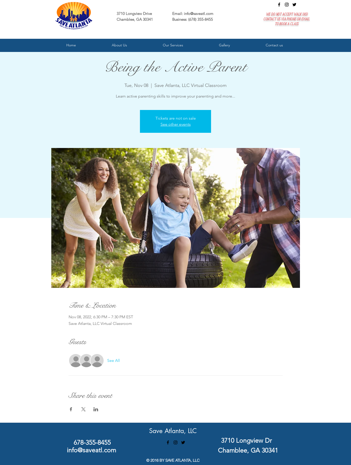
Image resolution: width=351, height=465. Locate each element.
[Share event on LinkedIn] (95, 409)
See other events (176, 124)
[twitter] (294, 4)
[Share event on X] (83, 409)
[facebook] (279, 4)
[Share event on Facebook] (71, 409)
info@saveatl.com (198, 13)
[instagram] (286, 4)
